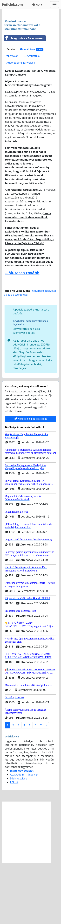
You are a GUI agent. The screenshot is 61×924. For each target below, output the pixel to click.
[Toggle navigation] (54, 4)
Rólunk (14, 844)
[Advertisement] (30, 45)
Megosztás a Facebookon (24, 100)
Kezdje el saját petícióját (30, 480)
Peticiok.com (12, 4)
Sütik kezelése (18, 840)
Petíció (11, 110)
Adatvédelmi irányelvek (21, 124)
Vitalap (13, 117)
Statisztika (32, 117)
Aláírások (31, 110)
